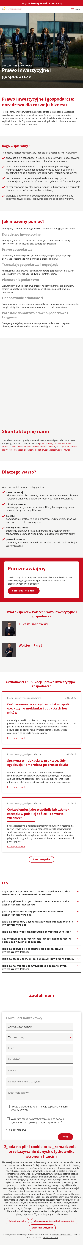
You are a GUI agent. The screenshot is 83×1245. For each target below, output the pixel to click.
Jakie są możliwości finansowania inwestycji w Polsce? (36, 854)
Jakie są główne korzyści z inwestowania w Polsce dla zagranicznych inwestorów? (35, 826)
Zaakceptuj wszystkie (42, 1228)
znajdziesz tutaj (50, 1237)
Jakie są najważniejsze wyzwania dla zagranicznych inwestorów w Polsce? (34, 890)
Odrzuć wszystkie (17, 1221)
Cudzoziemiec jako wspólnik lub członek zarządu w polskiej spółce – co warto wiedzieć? (38, 736)
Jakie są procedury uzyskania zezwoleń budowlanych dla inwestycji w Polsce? (37, 846)
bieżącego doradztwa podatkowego (31, 372)
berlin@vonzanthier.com (21, 1116)
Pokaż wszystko (41, 782)
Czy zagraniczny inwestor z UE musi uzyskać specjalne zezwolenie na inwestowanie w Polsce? (36, 816)
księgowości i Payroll (60, 372)
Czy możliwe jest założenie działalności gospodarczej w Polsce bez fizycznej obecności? (36, 863)
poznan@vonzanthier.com (60, 1116)
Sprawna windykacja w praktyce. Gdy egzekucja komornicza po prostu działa (37, 685)
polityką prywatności (49, 1045)
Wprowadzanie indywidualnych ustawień (54, 1221)
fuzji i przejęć (63, 369)
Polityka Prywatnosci (62, 1234)
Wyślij (65, 1060)
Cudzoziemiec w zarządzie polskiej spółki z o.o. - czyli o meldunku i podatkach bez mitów (40, 631)
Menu (76, 9)
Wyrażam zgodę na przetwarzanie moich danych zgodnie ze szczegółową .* (37, 1043)
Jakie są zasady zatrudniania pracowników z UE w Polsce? (38, 881)
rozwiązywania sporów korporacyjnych (36, 369)
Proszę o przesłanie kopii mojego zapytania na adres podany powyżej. (40, 1031)
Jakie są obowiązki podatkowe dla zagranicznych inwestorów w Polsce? (32, 873)
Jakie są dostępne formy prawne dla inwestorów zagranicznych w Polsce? (32, 836)
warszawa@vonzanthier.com (23, 1137)
